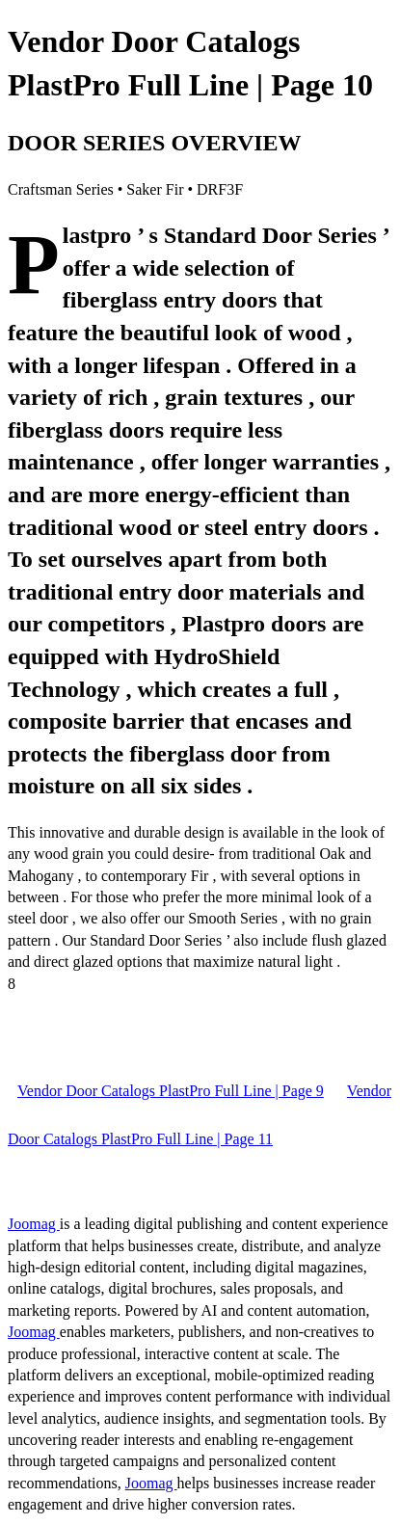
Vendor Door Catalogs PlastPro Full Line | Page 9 (170, 1091)
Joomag (34, 1224)
